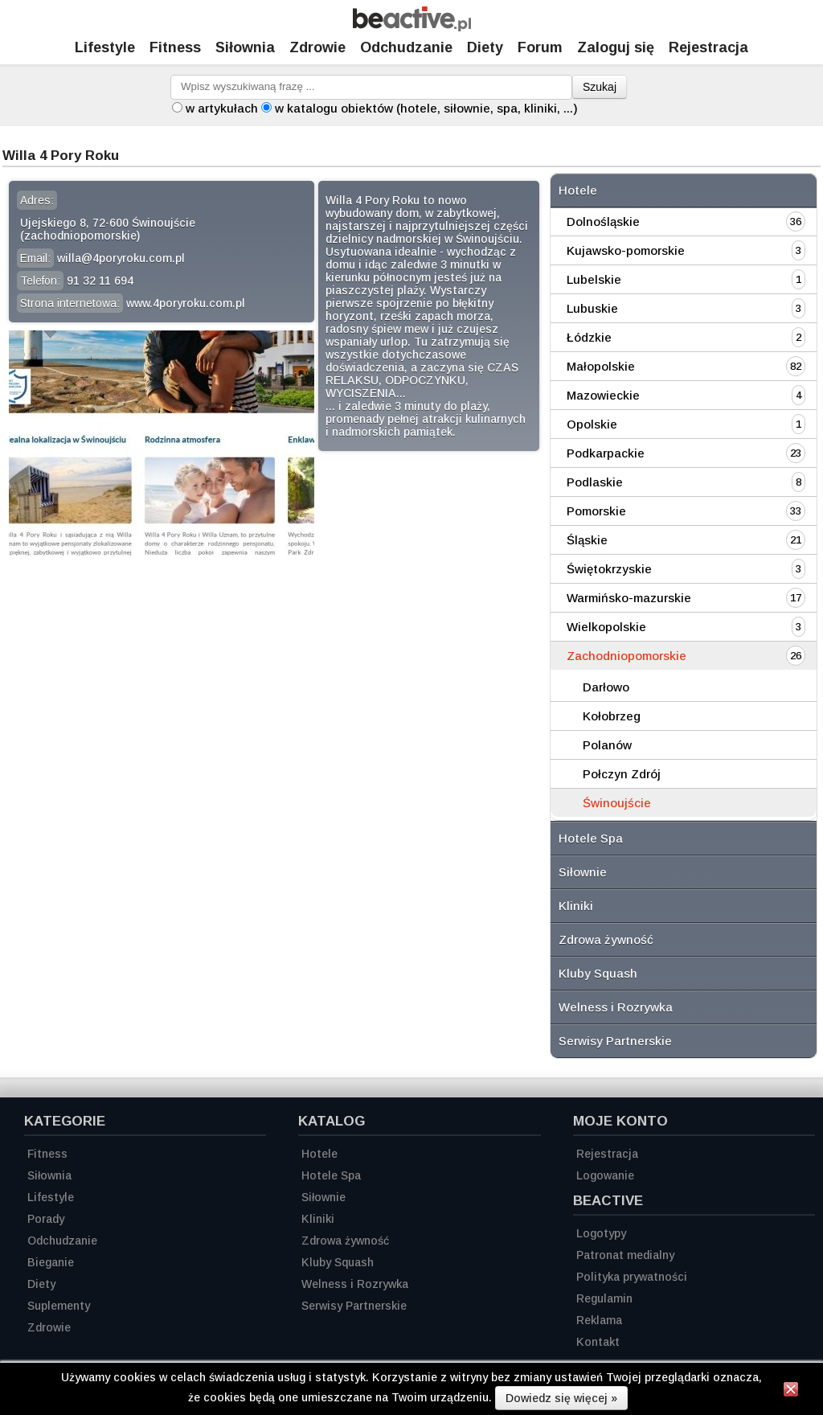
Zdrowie (317, 47)
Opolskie (592, 424)
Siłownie (583, 872)
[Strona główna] (412, 27)
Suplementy (58, 1305)
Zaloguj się (615, 47)
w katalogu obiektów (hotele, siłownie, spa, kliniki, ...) (426, 108)
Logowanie (605, 1175)
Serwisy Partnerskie (615, 1041)
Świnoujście (617, 803)
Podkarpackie (606, 453)
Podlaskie (595, 482)
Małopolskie (601, 366)
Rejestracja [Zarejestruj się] (708, 47)
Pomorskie (596, 511)
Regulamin (604, 1298)
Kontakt (598, 1341)
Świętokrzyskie (609, 569)
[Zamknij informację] (791, 1391)
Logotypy (601, 1233)
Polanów (607, 745)
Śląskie (587, 540)
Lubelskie (594, 279)
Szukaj (599, 86)
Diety (485, 47)
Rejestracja (607, 1153)
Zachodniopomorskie (626, 655)
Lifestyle (105, 47)
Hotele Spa (591, 838)
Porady (45, 1218)
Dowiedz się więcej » (561, 1398)
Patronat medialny (625, 1255)
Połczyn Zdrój (622, 774)
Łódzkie (589, 337)
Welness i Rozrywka (616, 1007)
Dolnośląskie (603, 221)
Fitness (175, 47)
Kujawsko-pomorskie (626, 250)
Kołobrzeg (612, 716)
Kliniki (576, 906)
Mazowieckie (603, 395)
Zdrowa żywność (606, 939)
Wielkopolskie (606, 627)
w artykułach (222, 108)
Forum (540, 47)
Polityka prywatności (631, 1276)
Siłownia (245, 47)
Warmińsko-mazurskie (629, 598)
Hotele (578, 190)
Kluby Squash (598, 973)
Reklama (599, 1320)
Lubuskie (592, 308)
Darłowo (606, 687)
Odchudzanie (406, 47)
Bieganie (50, 1262)
